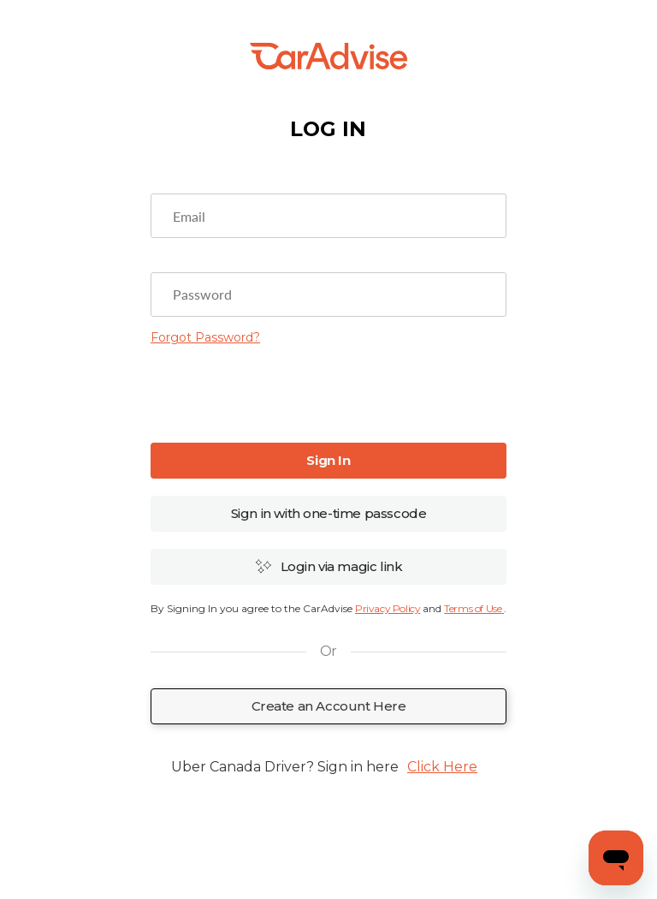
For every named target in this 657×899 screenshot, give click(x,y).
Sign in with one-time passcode (329, 513)
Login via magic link (329, 566)
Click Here (442, 767)
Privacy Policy (387, 608)
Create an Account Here (329, 706)
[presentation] (328, 392)
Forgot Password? (205, 337)
